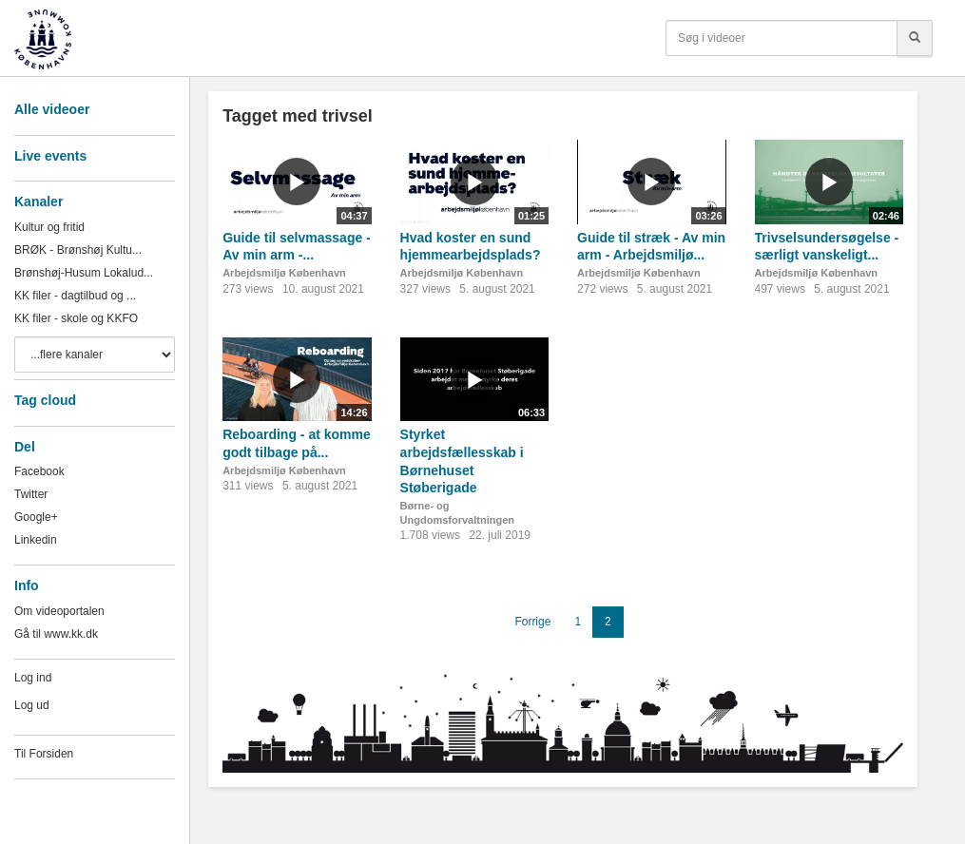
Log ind (32, 677)
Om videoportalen (59, 611)
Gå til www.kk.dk (56, 634)
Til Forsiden (43, 753)
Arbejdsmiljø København (284, 272)
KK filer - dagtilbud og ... (75, 295)
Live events (50, 155)
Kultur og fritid (49, 227)
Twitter (31, 494)
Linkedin (35, 540)
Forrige (532, 621)
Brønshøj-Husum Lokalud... (83, 272)
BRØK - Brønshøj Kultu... (78, 250)
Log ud (31, 705)
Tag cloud (45, 400)
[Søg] (915, 38)
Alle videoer (51, 109)
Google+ (36, 517)
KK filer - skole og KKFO (76, 318)
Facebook (39, 471)
